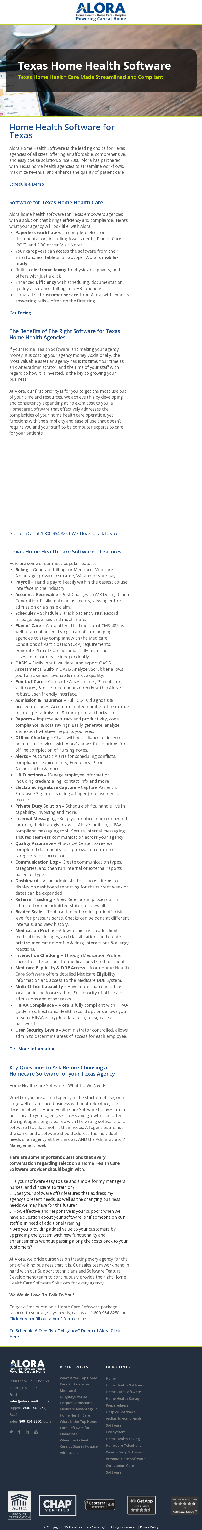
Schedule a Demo (26, 184)
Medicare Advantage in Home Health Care (79, 1412)
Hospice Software (120, 1412)
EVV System (116, 1432)
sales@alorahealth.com (29, 1401)
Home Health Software (46, 349)
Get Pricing (20, 313)
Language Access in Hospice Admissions (76, 1399)
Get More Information (32, 1048)
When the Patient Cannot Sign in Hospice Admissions (79, 1446)
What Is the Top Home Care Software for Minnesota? (78, 1427)
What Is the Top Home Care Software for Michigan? (78, 1384)
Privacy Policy (149, 1527)
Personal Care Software (125, 1459)
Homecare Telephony (124, 1445)
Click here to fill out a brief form (41, 1319)
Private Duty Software (124, 1452)
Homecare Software (29, 409)
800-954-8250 (34, 1408)
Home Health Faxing (123, 1438)
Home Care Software (79, 1307)
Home (111, 1378)
